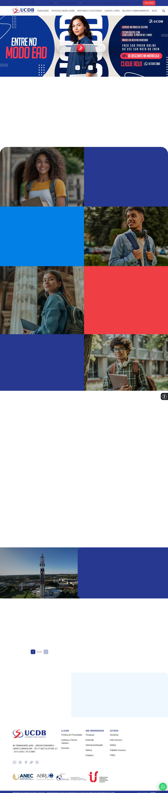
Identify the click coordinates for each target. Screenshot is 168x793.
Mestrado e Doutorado (92, 11)
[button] (164, 396)
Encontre (65, 749)
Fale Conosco (136, 3)
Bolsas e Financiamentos (138, 11)
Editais (86, 3)
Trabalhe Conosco (121, 3)
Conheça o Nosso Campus (69, 742)
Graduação (46, 11)
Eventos (94, 3)
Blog (157, 11)
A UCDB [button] (52, 3)
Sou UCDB (149, 3)
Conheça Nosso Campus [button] (70, 3)
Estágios (90, 756)
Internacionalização (94, 746)
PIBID (112, 756)
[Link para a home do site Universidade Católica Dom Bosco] (35, 734)
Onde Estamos (105, 3)
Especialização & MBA (66, 11)
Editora (89, 751)
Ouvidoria (114, 736)
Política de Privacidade (71, 736)
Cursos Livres (115, 11)
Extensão (90, 741)
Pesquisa (90, 736)
